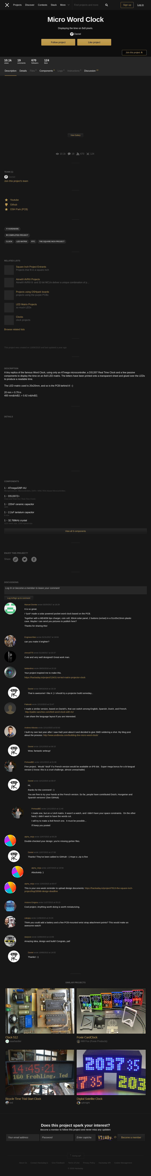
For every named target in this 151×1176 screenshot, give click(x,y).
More (65, 5)
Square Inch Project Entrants (31, 267)
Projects (17, 5)
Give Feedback (58, 1163)
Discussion (91, 70)
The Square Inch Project (51, 242)
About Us (23, 1163)
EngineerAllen (30, 637)
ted (9, 1102)
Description (11, 71)
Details (23, 71)
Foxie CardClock (88, 1037)
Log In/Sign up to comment (18, 598)
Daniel (75, 34)
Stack (54, 5)
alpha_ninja (29, 837)
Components (47, 70)
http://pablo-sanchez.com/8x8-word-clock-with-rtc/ (49, 712)
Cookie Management (123, 1163)
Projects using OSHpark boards (32, 292)
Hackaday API (105, 1163)
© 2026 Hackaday (75, 1169)
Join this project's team (16, 181)
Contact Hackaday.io (39, 1163)
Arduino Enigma (31, 902)
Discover (29, 5)
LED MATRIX (22, 242)
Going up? (75, 1156)
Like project (94, 42)
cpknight (83, 1102)
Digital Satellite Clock (90, 1099)
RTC (33, 242)
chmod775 (28, 653)
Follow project (58, 42)
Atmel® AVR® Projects (28, 279)
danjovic (27, 937)
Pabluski (28, 704)
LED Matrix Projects (26, 304)
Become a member (50, 1130)
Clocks (19, 317)
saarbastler (13, 1041)
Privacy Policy (89, 1163)
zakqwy (27, 918)
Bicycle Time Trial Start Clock (24, 1099)
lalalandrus (29, 668)
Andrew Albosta (31, 728)
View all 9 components (75, 531)
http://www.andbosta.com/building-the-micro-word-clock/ (70, 735)
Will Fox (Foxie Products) (92, 1041)
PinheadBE (29, 762)
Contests (42, 5)
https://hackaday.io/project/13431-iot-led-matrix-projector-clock (54, 677)
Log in (140, 5)
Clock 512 (12, 1037)
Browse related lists (14, 329)
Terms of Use (73, 1163)
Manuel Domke (30, 604)
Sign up (127, 5)
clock (9, 242)
